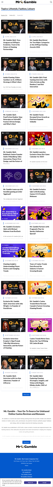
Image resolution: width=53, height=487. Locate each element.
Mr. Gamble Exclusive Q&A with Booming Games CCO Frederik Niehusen (38, 192)
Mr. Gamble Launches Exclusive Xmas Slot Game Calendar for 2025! (40, 154)
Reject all (30, 482)
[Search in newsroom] (51, 2)
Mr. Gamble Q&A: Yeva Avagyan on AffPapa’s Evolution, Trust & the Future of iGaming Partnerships (11, 44)
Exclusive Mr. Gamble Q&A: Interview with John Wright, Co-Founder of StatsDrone (13, 304)
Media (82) (12, 15)
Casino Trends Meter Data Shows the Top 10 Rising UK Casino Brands (40, 341)
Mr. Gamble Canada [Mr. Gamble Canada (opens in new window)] (26, 474)
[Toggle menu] (2, 2)
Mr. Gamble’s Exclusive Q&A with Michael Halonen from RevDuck (12, 229)
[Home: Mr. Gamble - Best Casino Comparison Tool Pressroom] (26, 2)
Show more (26, 394)
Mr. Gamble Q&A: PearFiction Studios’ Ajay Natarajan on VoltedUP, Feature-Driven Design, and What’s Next (12, 119)
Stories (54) (4, 15)
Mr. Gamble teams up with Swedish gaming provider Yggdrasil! (13, 191)
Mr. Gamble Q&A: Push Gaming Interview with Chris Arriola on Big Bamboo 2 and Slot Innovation (38, 82)
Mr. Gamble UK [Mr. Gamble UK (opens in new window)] (26, 472)
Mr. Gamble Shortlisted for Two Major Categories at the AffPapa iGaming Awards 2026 (39, 43)
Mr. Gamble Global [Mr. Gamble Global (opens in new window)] (26, 470)
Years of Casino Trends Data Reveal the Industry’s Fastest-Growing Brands (38, 267)
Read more (26, 442)
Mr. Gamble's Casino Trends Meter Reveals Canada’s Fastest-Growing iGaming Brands (40, 304)
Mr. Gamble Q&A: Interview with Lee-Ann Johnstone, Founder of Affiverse (12, 379)
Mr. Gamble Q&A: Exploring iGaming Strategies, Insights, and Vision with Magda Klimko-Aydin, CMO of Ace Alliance (39, 381)
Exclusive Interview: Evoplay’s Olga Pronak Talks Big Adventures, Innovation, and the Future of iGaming (13, 343)
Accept (44, 482)
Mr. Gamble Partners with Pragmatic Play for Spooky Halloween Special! (39, 230)
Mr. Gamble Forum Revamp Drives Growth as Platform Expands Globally (39, 118)
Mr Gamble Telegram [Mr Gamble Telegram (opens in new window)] (26, 476)
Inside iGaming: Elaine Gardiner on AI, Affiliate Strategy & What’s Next (12, 79)
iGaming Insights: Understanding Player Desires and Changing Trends (11, 267)
